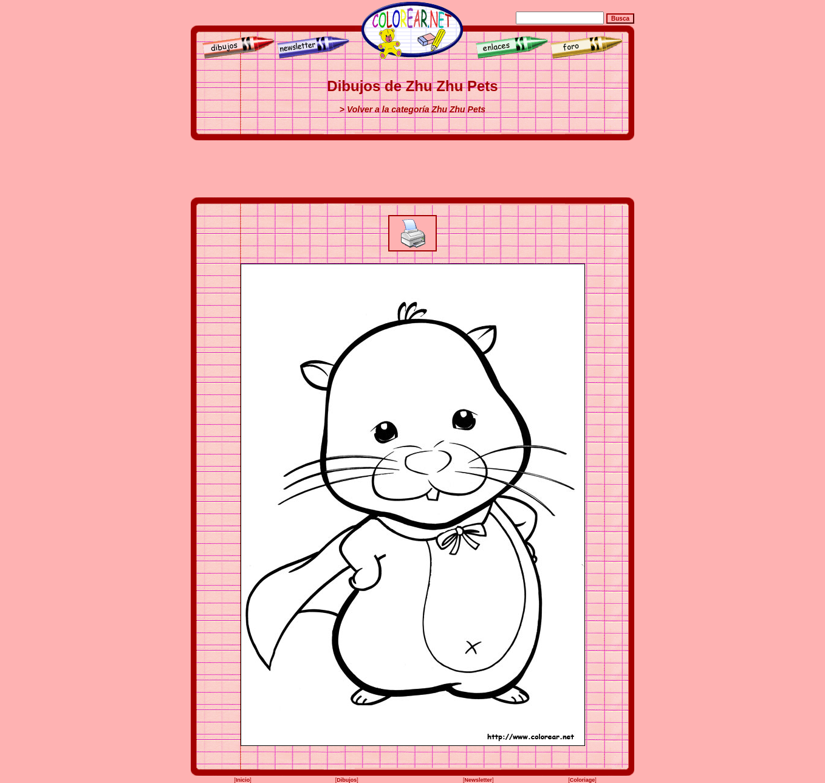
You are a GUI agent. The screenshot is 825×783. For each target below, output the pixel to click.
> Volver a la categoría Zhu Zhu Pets (412, 109)
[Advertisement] (412, 169)
